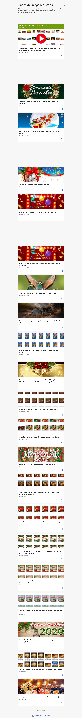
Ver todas (21, 27)
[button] (62, 56)
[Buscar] (64, 5)
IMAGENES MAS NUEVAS (24, 19)
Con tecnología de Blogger (41, 715)
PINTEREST (45, 19)
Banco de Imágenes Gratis (35, 5)
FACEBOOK (36, 19)
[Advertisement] (41, 71)
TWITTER (54, 19)
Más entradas (41, 710)
